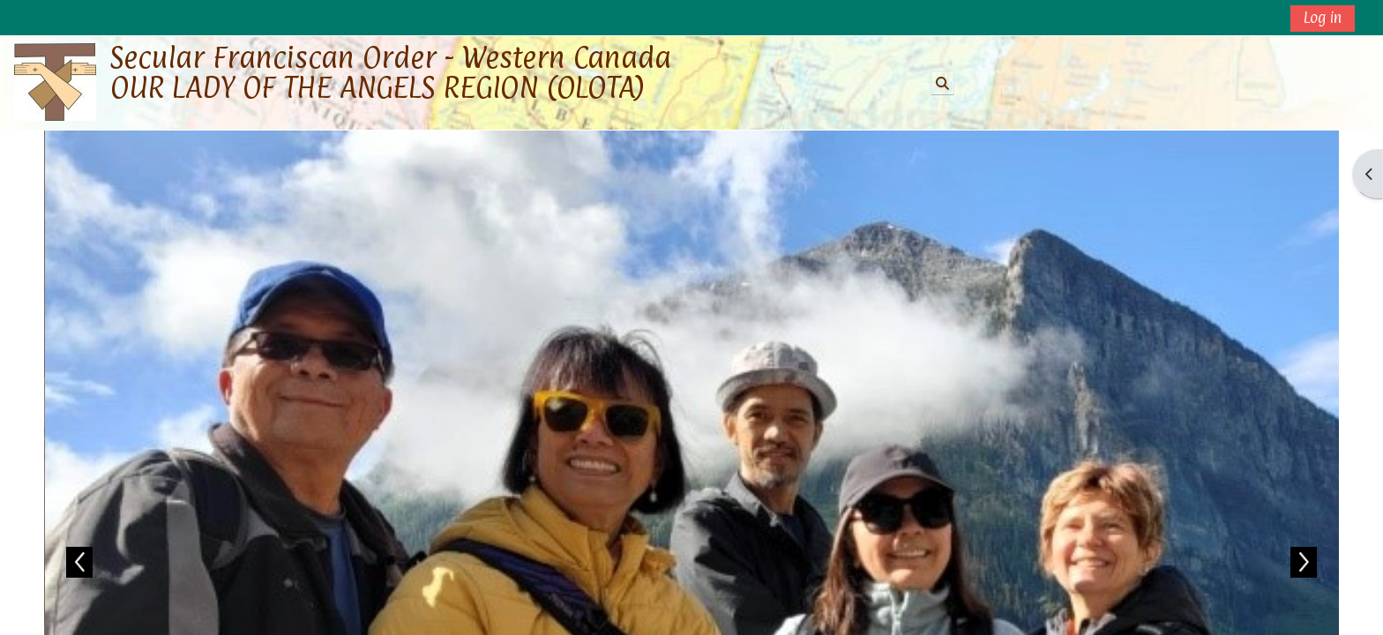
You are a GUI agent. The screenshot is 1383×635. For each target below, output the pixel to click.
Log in (1323, 17)
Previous (79, 562)
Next (1303, 562)
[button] (942, 83)
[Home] (55, 82)
